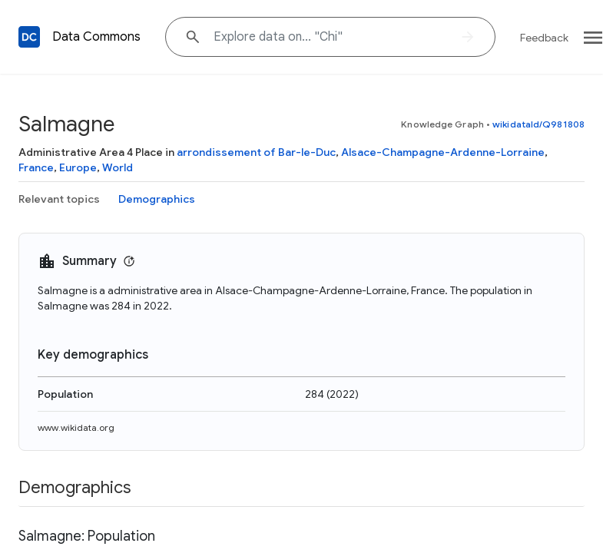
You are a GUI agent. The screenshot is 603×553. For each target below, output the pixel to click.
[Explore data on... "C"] (330, 37)
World (117, 167)
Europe (78, 167)
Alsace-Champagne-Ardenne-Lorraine (443, 152)
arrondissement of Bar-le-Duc (256, 152)
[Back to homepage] (29, 37)
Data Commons (96, 37)
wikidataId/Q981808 (538, 124)
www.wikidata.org (76, 427)
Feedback (544, 38)
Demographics (156, 199)
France (36, 167)
